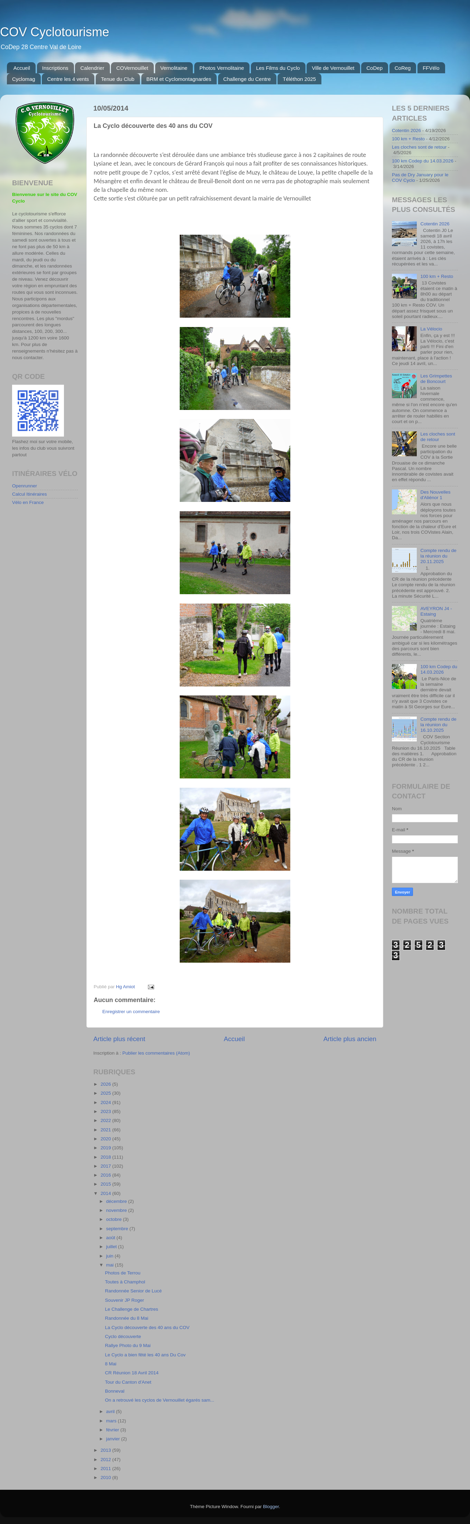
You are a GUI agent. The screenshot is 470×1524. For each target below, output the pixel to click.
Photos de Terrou (123, 1272)
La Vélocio (431, 328)
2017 (106, 1166)
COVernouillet (132, 68)
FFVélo (431, 68)
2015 (106, 1184)
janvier (113, 1438)
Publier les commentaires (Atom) (156, 1053)
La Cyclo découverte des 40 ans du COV (147, 1327)
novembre (117, 1210)
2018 (106, 1157)
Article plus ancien (349, 1039)
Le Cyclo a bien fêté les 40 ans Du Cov (145, 1354)
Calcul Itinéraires (29, 494)
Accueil (21, 68)
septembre (118, 1228)
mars (112, 1420)
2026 (106, 1084)
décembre (117, 1201)
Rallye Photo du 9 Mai (128, 1345)
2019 (106, 1147)
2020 (106, 1138)
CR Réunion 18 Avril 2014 (132, 1372)
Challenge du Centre (247, 79)
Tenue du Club (117, 79)
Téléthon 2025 (299, 79)
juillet (112, 1246)
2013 (106, 1450)
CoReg (403, 68)
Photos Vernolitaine (221, 68)
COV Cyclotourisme (54, 32)
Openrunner (24, 485)
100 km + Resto (408, 138)
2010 (106, 1477)
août (111, 1237)
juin (110, 1256)
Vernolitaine (173, 68)
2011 (106, 1468)
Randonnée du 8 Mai (126, 1318)
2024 (106, 1102)
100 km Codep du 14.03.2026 (422, 160)
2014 (106, 1193)
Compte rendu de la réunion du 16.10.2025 (438, 725)
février (113, 1429)
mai (110, 1265)
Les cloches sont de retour (419, 147)
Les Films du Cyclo (278, 68)
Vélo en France (28, 502)
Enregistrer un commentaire (131, 1011)
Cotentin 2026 (406, 130)
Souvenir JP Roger (124, 1300)
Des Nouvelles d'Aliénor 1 (435, 494)
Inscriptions (55, 68)
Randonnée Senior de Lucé (133, 1290)
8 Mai (110, 1363)
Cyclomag (23, 79)
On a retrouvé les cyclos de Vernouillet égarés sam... (159, 1400)
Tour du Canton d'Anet (128, 1382)
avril (111, 1411)
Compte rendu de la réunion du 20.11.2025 (438, 556)
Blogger (271, 1506)
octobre (114, 1219)
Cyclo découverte (123, 1336)
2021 (106, 1129)
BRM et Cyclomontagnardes (179, 79)
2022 (106, 1120)
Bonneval (114, 1391)
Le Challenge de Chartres (131, 1309)
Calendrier (92, 68)
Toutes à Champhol (125, 1281)
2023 (106, 1111)
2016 (106, 1175)
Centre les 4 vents (68, 79)
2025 (106, 1093)
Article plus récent (119, 1039)
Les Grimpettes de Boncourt (436, 378)
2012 (106, 1459)
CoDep (374, 68)
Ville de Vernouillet (333, 68)
